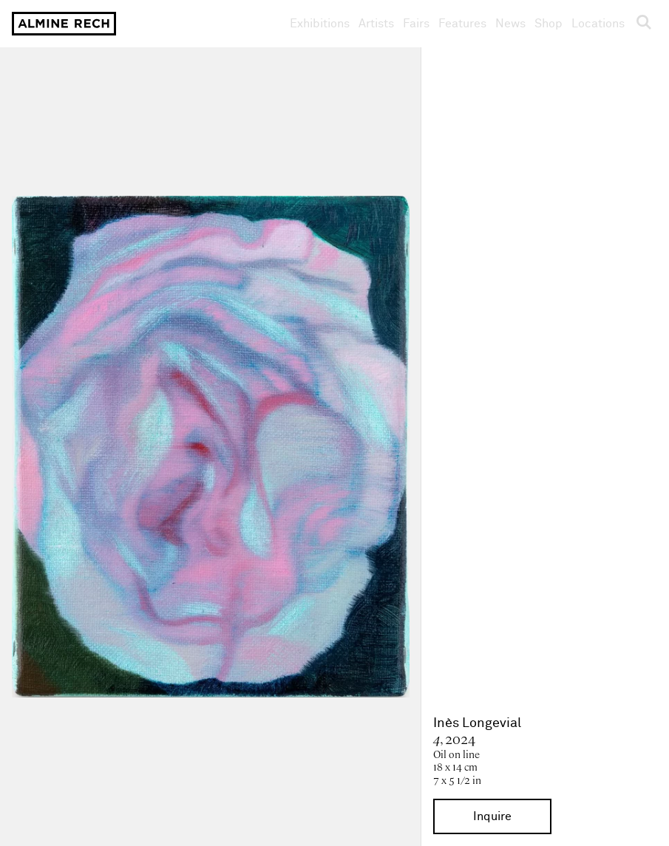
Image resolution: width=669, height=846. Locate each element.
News (510, 24)
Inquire (492, 816)
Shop (548, 23)
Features (462, 24)
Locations (598, 24)
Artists (376, 24)
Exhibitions (320, 24)
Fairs (416, 24)
